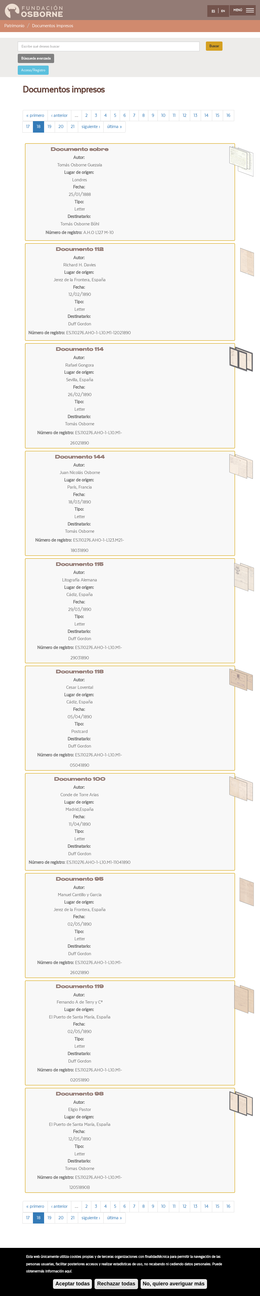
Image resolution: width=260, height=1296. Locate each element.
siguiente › (91, 126)
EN (223, 11)
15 (217, 115)
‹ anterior (59, 115)
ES (213, 11)
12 (184, 115)
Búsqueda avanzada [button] (36, 58)
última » (114, 126)
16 (228, 115)
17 (27, 126)
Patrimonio (14, 25)
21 (72, 126)
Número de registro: (64, 232)
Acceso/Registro (33, 70)
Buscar (214, 46)
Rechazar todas (116, 1286)
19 (49, 126)
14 (206, 115)
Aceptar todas (72, 1286)
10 (163, 115)
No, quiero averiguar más (174, 1286)
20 (61, 126)
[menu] (250, 10)
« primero (35, 115)
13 (195, 115)
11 (174, 115)
